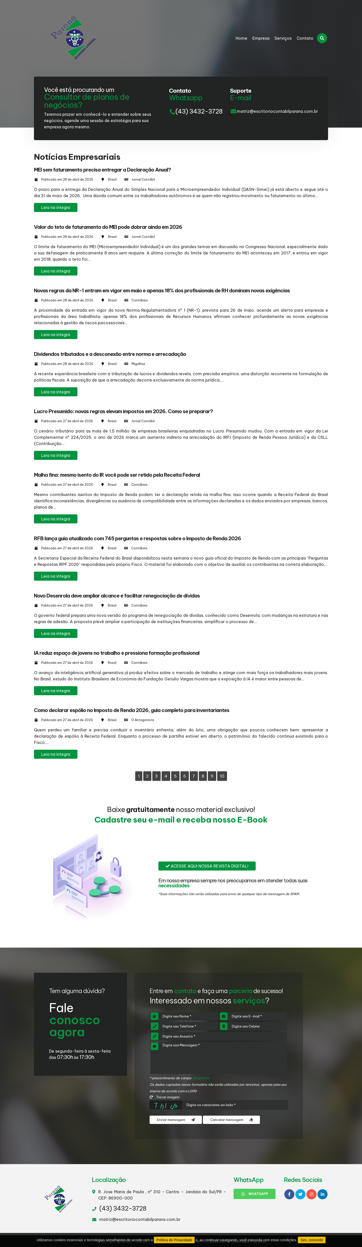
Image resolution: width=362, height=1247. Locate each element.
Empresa (260, 38)
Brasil (112, 179)
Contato (305, 38)
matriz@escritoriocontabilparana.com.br (277, 111)
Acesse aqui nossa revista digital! (207, 866)
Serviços (283, 38)
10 (222, 776)
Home (241, 38)
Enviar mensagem (176, 1120)
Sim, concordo (311, 1240)
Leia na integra (55, 207)
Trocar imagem (164, 1097)
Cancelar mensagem (231, 1120)
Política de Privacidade (174, 1240)
